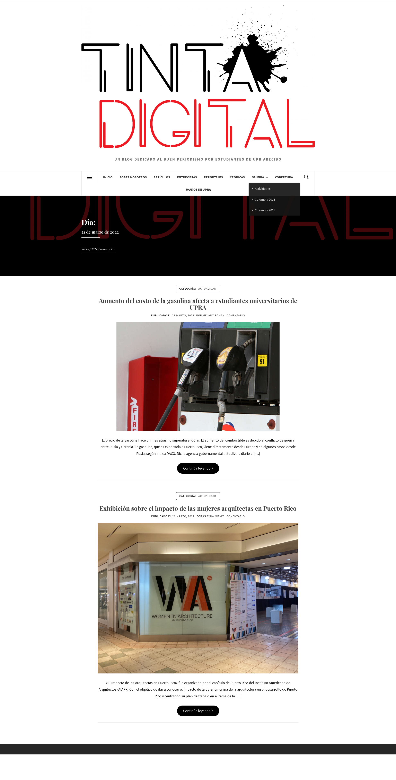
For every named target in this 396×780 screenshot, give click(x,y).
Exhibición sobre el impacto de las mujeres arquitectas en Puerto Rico (198, 508)
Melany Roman (214, 315)
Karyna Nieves (214, 516)
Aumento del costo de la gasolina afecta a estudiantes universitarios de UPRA (198, 304)
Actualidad (207, 288)
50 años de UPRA (198, 189)
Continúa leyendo (198, 468)
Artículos (162, 177)
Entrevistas (187, 177)
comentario (236, 315)
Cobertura (284, 177)
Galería (260, 177)
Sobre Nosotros (133, 177)
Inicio (108, 177)
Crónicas (237, 177)
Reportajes (213, 177)
